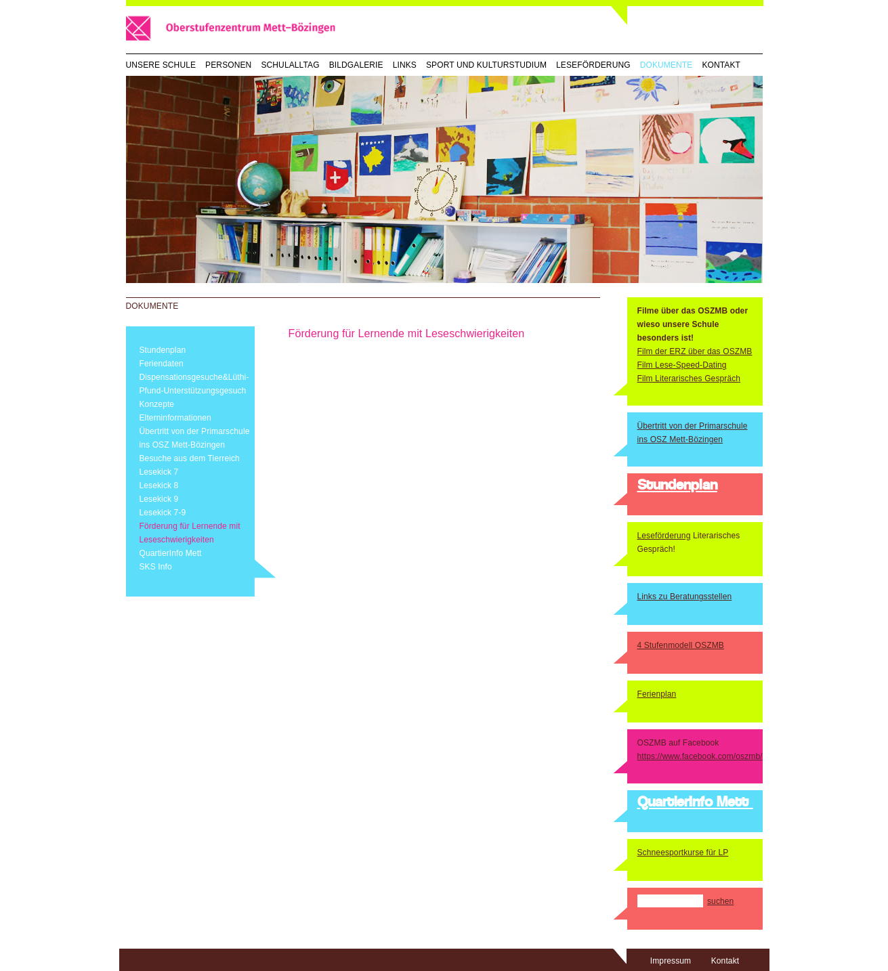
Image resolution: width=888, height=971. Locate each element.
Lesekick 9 (159, 499)
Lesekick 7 (159, 472)
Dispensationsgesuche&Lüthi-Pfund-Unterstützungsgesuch (194, 383)
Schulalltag (290, 65)
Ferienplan (657, 694)
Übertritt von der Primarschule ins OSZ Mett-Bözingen (195, 438)
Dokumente (666, 65)
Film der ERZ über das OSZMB (695, 351)
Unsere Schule (161, 65)
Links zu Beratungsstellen (684, 596)
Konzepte (157, 404)
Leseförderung (593, 65)
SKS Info (156, 566)
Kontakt (721, 65)
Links (405, 65)
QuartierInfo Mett (171, 553)
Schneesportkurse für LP (683, 852)
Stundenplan (163, 350)
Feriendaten (162, 363)
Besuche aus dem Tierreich (190, 458)
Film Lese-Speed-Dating (682, 365)
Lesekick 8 (159, 485)
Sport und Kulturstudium (486, 65)
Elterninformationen (175, 418)
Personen (228, 65)
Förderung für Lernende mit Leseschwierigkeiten (190, 532)
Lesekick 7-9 (163, 512)
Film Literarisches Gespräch (689, 378)
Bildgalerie (356, 65)
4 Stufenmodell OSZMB (680, 645)
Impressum (670, 961)
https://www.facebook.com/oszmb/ (700, 756)
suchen (720, 901)
